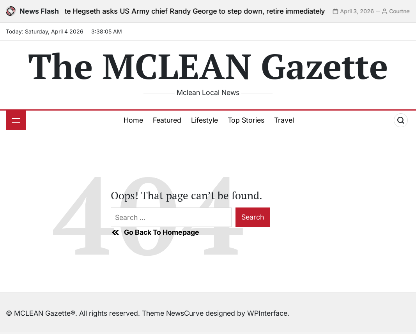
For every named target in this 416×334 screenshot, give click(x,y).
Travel (284, 120)
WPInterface (267, 313)
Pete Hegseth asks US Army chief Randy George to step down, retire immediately (196, 11)
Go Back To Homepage (155, 232)
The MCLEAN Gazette (208, 65)
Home (133, 120)
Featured (167, 120)
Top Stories (246, 120)
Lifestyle (204, 120)
